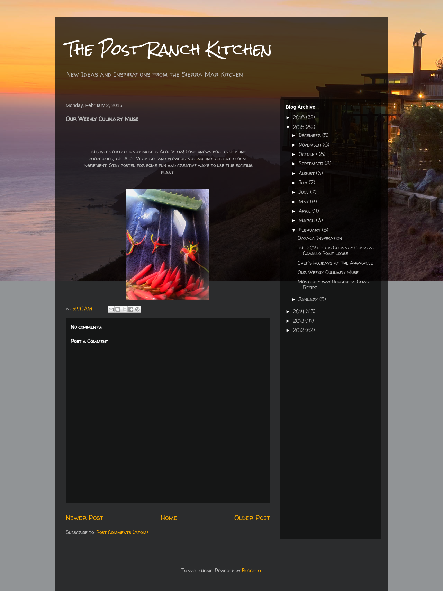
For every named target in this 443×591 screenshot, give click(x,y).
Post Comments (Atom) (122, 532)
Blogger (251, 570)
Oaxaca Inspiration (320, 238)
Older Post (252, 517)
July (304, 182)
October (309, 154)
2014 (299, 311)
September (312, 163)
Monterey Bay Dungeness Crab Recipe (333, 284)
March (307, 220)
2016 (299, 117)
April (305, 211)
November (311, 144)
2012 (299, 330)
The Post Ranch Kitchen (169, 49)
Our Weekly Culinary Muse (328, 272)
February (310, 230)
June (304, 191)
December (310, 135)
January (309, 299)
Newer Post (84, 517)
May (304, 201)
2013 (299, 320)
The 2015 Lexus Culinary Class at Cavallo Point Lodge (336, 250)
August (307, 173)
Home (169, 517)
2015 (299, 127)
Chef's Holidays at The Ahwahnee (335, 262)
